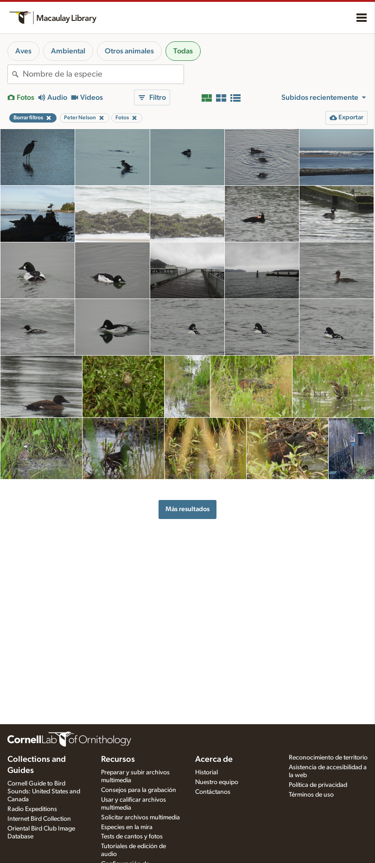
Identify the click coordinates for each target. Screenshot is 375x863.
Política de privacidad (318, 785)
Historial (206, 772)
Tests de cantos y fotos (132, 836)
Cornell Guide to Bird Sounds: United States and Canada (43, 791)
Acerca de (214, 759)
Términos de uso (311, 795)
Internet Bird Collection (39, 819)
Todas (183, 51)
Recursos (118, 759)
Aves (23, 51)
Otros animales (129, 51)
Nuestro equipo (216, 782)
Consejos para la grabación (138, 790)
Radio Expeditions (32, 809)
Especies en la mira (127, 827)
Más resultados (187, 509)
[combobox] (103, 74)
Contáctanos (212, 792)
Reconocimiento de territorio (328, 757)
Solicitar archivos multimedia (140, 817)
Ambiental (68, 51)
